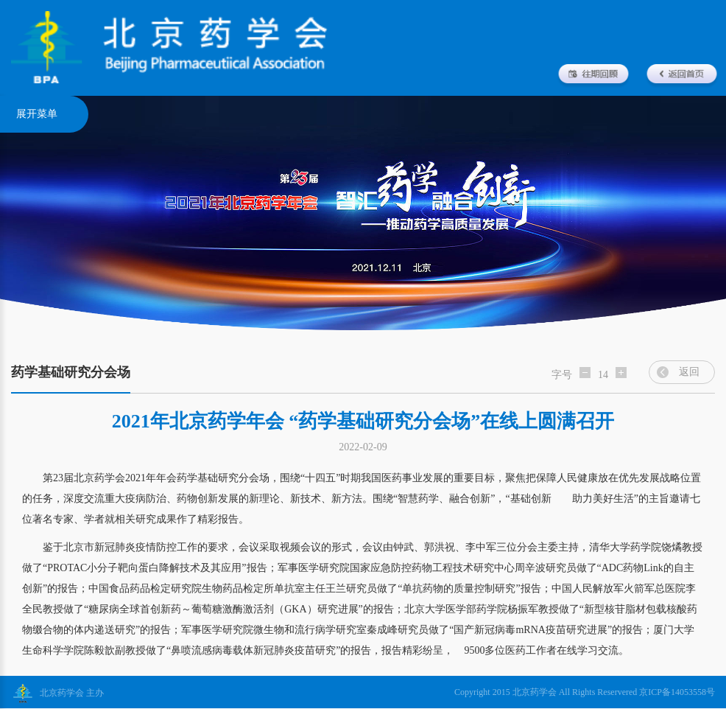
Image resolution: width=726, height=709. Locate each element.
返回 (689, 371)
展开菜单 (36, 113)
